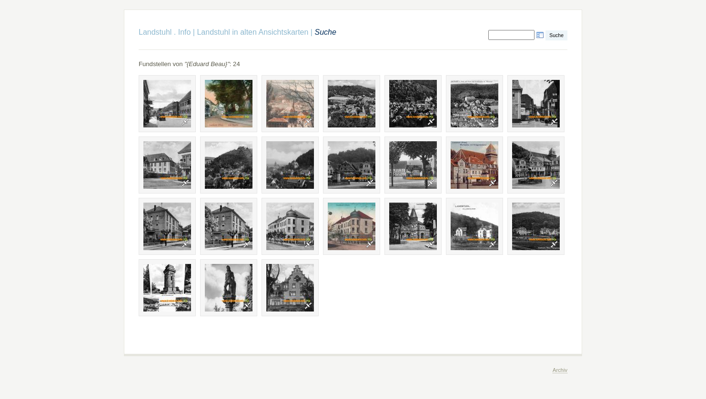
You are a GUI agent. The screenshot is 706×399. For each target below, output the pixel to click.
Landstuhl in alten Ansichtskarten (252, 32)
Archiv (560, 370)
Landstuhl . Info (165, 32)
